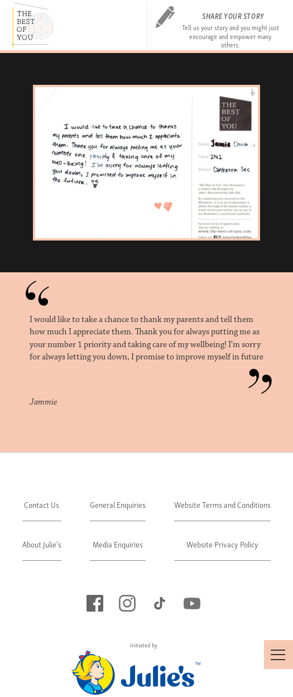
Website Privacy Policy (222, 543)
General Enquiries (118, 504)
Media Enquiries (118, 543)
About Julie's (41, 543)
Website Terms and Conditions (222, 504)
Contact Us (41, 504)
